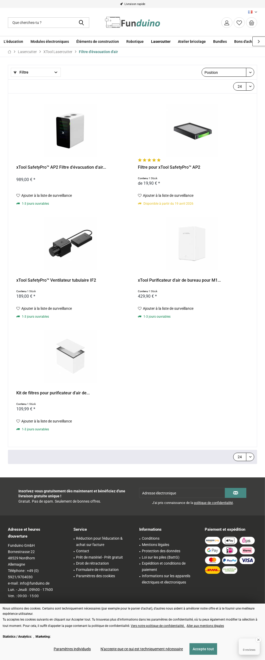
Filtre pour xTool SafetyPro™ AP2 (169, 167)
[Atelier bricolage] (191, 41)
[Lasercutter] (160, 41)
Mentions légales (155, 545)
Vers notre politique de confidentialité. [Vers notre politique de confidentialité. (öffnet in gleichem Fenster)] (158, 626)
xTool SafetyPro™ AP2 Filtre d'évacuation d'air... (61, 167)
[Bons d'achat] (245, 41)
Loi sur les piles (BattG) (160, 557)
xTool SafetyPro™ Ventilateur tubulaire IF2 (56, 280)
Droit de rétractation (92, 563)
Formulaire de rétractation (97, 570)
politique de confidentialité (213, 503)
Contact (82, 551)
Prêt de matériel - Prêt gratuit (99, 557)
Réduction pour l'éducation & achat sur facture (99, 541)
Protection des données (161, 551)
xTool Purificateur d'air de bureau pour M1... (179, 280)
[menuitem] (251, 22)
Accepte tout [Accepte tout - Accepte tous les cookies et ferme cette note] (203, 649)
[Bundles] (220, 41)
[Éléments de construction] (98, 41)
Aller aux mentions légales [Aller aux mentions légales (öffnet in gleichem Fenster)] (205, 626)
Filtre (21, 72)
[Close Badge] (258, 639)
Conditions (150, 538)
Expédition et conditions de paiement (164, 566)
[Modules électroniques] (50, 41)
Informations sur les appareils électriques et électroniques (166, 579)
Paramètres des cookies (95, 576)
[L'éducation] (13, 41)
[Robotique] (135, 41)
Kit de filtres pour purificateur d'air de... (53, 392)
